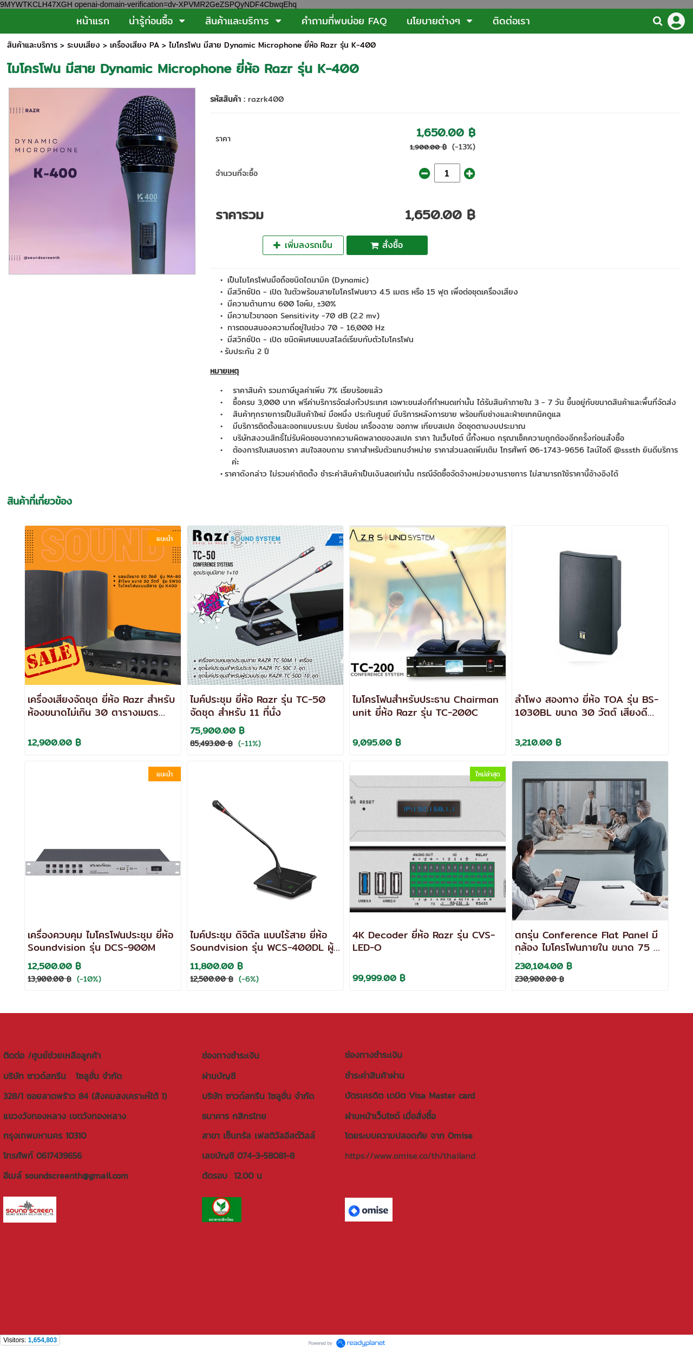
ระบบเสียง (83, 45)
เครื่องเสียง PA (134, 45)
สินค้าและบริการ (32, 45)
